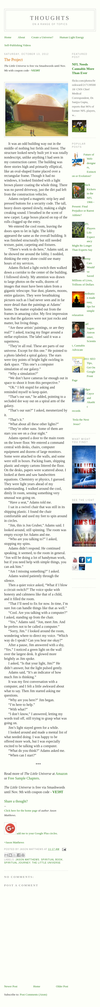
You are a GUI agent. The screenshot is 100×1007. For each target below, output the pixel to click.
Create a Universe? (42, 37)
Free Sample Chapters (23, 778)
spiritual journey (17, 863)
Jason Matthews (27, 859)
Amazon (61, 773)
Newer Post (10, 986)
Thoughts (50, 18)
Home (7, 37)
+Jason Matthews (14, 842)
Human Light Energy (72, 37)
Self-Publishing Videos (17, 45)
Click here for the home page (20, 810)
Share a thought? (16, 801)
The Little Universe (46, 863)
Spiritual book (52, 859)
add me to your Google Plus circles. (31, 833)
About (21, 37)
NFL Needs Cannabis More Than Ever (83, 68)
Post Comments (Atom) (33, 994)
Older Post (62, 986)
